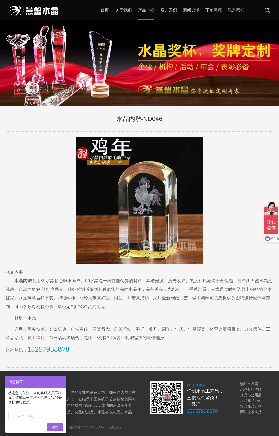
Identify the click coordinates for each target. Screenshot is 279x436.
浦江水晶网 (249, 384)
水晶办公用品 (251, 395)
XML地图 (115, 428)
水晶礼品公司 (251, 401)
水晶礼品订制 (251, 406)
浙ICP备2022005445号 (86, 428)
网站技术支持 (251, 412)
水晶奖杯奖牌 (251, 389)
